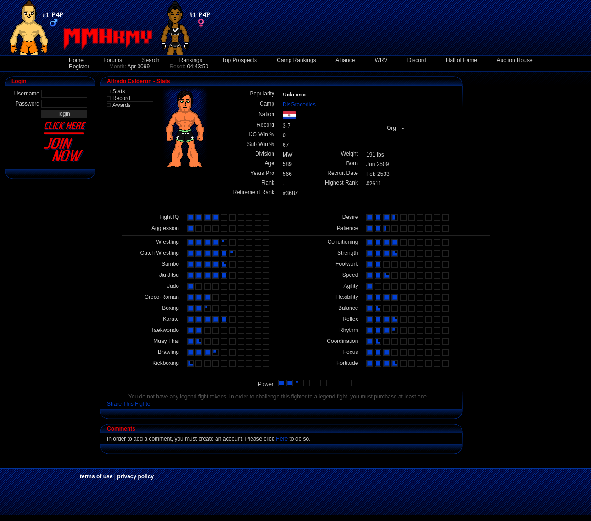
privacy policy (135, 476)
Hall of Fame (461, 60)
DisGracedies (299, 104)
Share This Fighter (129, 404)
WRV (381, 60)
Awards (121, 105)
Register (79, 66)
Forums (112, 60)
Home (76, 60)
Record (121, 98)
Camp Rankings (296, 60)
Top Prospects (239, 60)
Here (282, 439)
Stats (118, 91)
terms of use (96, 476)
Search (150, 60)
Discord (416, 60)
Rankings (190, 60)
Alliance (345, 60)
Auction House (515, 60)
